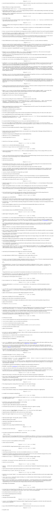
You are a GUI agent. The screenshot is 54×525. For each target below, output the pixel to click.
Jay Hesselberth (45, 226)
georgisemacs (15, 375)
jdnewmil (35, 352)
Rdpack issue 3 (27, 352)
